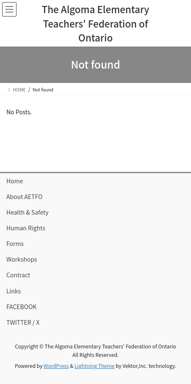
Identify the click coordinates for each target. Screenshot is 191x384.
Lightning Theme (94, 365)
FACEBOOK (21, 306)
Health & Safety (27, 212)
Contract (18, 275)
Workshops (21, 259)
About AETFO (24, 196)
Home (14, 181)
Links (13, 291)
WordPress (56, 365)
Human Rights (25, 228)
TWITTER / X (22, 322)
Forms (15, 243)
